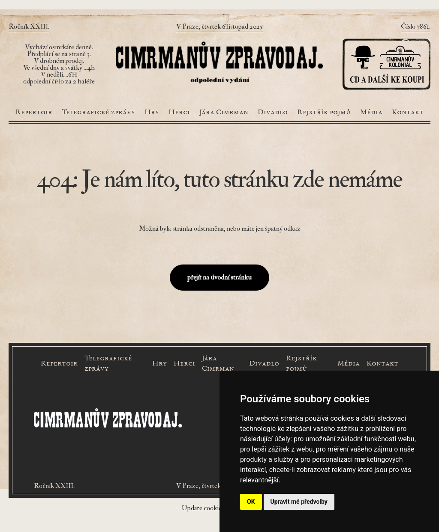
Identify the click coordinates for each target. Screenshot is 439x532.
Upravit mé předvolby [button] (299, 501)
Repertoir (33, 112)
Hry (151, 112)
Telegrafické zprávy (98, 112)
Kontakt (408, 112)
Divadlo (273, 112)
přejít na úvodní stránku (219, 277)
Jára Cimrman (223, 112)
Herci (179, 112)
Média (371, 112)
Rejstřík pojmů (324, 112)
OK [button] (251, 501)
